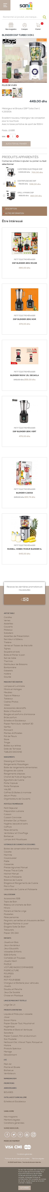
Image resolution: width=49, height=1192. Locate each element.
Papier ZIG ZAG (11, 933)
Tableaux (8, 698)
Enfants (7, 938)
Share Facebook (4, 151)
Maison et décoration (13, 682)
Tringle (7, 742)
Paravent (8, 730)
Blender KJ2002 (24, 493)
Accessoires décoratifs (15, 708)
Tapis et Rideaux (12, 695)
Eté (5, 1060)
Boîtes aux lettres (12, 745)
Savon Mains (10, 1020)
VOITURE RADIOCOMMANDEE (18, 967)
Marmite (8, 855)
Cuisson (7, 814)
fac (7, 1134)
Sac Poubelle (10, 1039)
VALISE (7, 789)
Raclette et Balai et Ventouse (18, 1029)
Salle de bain (9, 895)
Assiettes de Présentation (16, 636)
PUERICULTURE (11, 970)
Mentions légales (12, 1120)
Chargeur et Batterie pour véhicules (21, 983)
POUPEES (9, 973)
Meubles (8, 692)
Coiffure (8, 827)
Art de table (9, 613)
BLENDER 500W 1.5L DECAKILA (24, 375)
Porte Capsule (11, 783)
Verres (7, 620)
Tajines (7, 648)
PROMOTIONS (9, 1083)
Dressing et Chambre (14, 761)
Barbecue (9, 836)
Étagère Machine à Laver (16, 923)
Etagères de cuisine (13, 770)
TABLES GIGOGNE (13, 752)
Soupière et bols (12, 652)
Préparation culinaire (14, 811)
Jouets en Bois (11, 942)
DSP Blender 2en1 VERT (24, 431)
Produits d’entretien (13, 1010)
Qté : (4, 136)
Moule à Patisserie (13, 877)
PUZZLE (7, 964)
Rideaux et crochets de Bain (17, 904)
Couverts (8, 626)
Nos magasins (11, 1116)
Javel (6, 1017)
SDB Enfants (10, 954)
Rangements (9, 757)
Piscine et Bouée (12, 1067)
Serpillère (8, 1033)
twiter (14, 1134)
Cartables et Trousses (14, 958)
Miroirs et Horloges (13, 689)
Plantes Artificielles (13, 733)
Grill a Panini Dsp (26, 193)
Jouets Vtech (10, 961)
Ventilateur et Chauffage (16, 833)
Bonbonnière (10, 667)
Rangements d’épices (14, 773)
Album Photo (10, 795)
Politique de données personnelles (17, 1159)
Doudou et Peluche (13, 989)
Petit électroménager (24, 259)
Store (6, 739)
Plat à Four (9, 886)
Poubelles (8, 914)
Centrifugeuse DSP (27, 181)
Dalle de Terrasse (12, 748)
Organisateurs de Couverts (17, 798)
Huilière (7, 673)
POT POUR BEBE (12, 980)
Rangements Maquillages (16, 764)
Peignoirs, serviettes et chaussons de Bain (24, 920)
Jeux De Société (12, 992)
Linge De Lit (9, 1004)
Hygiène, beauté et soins (16, 823)
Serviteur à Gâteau (13, 639)
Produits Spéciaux (12, 1048)
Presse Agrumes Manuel (16, 867)
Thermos (8, 661)
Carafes (8, 617)
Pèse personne (11, 917)
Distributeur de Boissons (15, 664)
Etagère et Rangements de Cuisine (21, 883)
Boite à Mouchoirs (12, 711)
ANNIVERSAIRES (10, 1088)
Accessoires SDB (12, 898)
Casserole (9, 864)
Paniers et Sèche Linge (15, 911)
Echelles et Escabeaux (15, 720)
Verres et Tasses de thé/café (18, 645)
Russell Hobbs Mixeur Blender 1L (24, 549)
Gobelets (8, 670)
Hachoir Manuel (11, 873)
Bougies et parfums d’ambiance (19, 714)
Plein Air (8, 1064)
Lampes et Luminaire (14, 686)
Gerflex (7, 727)
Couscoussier (10, 858)
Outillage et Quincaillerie (15, 1097)
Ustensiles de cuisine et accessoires (19, 845)
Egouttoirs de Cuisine (14, 780)
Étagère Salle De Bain (14, 926)
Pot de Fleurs (10, 736)
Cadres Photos (11, 702)
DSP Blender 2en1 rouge (24, 263)
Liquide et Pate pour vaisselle (18, 1014)
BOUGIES (8, 1092)
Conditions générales (14, 1123)
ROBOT (7, 976)
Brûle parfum (10, 717)
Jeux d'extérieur (12, 945)
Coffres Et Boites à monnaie (17, 792)
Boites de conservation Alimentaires (21, 848)
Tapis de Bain (10, 901)
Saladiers (8, 633)
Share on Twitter (9, 151)
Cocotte (8, 851)
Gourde (7, 677)
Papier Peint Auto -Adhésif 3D (18, 723)
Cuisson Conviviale (13, 817)
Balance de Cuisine (13, 880)
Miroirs (7, 908)
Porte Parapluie (11, 786)
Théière (7, 642)
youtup (27, 1134)
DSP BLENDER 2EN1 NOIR (24, 319)
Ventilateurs (10, 1073)
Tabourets (9, 930)
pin (20, 1134)
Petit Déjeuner (11, 808)
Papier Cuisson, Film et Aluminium (20, 1036)
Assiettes (8, 623)
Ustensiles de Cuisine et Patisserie (20, 889)
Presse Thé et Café (13, 870)
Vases (7, 705)
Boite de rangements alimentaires (20, 767)
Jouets (7, 986)
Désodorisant (10, 1054)
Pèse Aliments (11, 830)
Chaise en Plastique (13, 995)
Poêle (6, 861)
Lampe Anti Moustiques (15, 839)
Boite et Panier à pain (14, 655)
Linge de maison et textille (15, 1001)
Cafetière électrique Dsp (30, 169)
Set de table (10, 658)
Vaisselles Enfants (13, 951)
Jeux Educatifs (11, 948)
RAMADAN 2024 (10, 1079)
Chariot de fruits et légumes (17, 777)
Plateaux (8, 630)
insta (33, 1134)
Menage (8, 1051)
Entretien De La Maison (15, 820)
